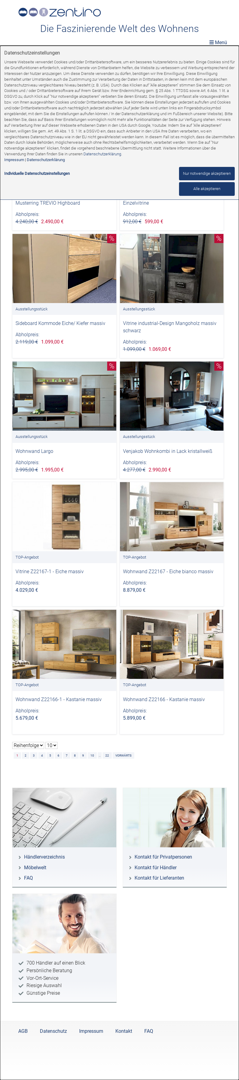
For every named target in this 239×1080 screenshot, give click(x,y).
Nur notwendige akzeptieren (207, 173)
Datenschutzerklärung (102, 154)
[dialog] (119, 563)
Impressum (14, 159)
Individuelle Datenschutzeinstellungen (37, 173)
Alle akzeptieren (206, 188)
